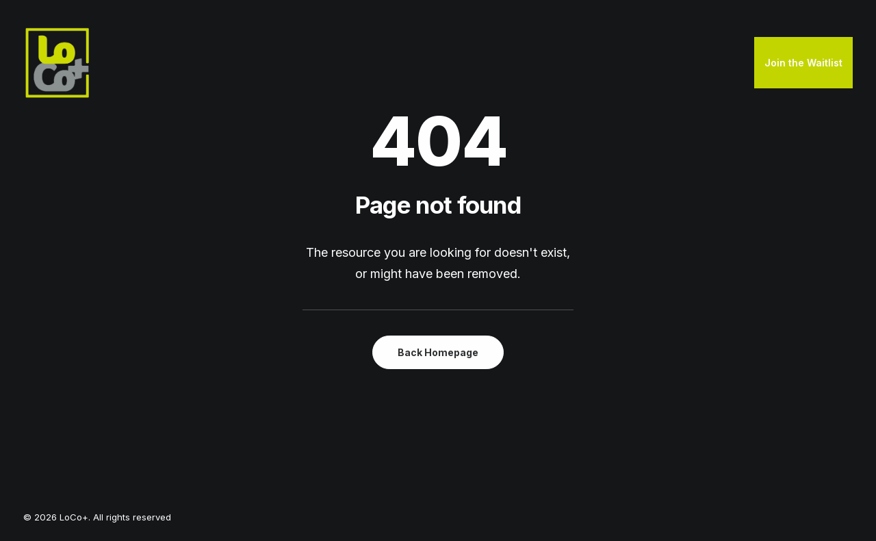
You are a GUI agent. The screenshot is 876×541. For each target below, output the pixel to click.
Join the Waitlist (803, 62)
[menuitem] (803, 63)
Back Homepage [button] (438, 352)
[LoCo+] (57, 63)
